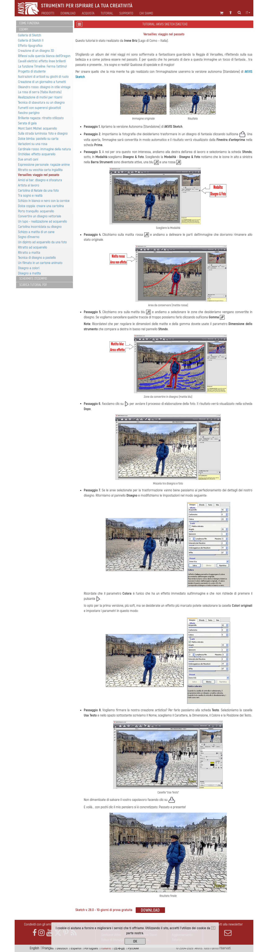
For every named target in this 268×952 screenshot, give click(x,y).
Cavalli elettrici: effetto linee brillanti (42, 61)
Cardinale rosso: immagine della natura (44, 149)
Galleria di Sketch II (31, 40)
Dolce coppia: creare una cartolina (41, 206)
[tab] (44, 23)
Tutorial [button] (107, 13)
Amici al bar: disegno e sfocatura (40, 180)
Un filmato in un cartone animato (40, 263)
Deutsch (62, 948)
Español (76, 948)
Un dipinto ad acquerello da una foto (42, 242)
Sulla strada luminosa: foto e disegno (43, 133)
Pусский (133, 948)
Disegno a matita (29, 273)
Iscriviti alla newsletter (228, 929)
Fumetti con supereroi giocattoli (39, 108)
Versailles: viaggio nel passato (38, 175)
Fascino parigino (29, 113)
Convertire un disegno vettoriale (39, 216)
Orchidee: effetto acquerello (36, 154)
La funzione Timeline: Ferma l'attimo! (42, 66)
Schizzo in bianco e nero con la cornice (44, 201)
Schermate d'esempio (33, 279)
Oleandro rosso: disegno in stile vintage (44, 87)
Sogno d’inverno (28, 237)
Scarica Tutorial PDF (33, 285)
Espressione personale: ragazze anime (44, 164)
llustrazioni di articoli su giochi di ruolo (43, 76)
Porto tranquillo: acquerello (36, 211)
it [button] (248, 13)
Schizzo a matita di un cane (36, 232)
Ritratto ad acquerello (32, 247)
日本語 (119, 948)
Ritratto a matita (29, 252)
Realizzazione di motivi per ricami (40, 97)
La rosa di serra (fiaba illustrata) (40, 92)
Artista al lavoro (28, 185)
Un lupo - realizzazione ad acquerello (42, 221)
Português (91, 948)
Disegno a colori (28, 268)
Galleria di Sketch (29, 35)
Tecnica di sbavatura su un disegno (41, 102)
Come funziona (29, 23)
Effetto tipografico (30, 45)
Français (48, 948)
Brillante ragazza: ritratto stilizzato (41, 118)
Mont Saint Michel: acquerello (37, 128)
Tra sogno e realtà (30, 195)
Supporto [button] (126, 13)
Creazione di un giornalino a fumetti (42, 82)
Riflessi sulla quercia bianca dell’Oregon (44, 56)
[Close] (213, 928)
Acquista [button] (88, 13)
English (34, 948)
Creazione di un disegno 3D (36, 50)
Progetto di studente (32, 71)
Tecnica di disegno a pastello (37, 257)
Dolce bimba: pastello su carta (38, 138)
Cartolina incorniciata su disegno (40, 226)
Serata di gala (27, 123)
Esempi (23, 29)
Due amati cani (28, 159)
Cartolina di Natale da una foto (38, 190)
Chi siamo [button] (146, 13)
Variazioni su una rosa (32, 144)
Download (68, 13)
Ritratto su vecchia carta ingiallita (40, 170)
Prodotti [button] (47, 13)
